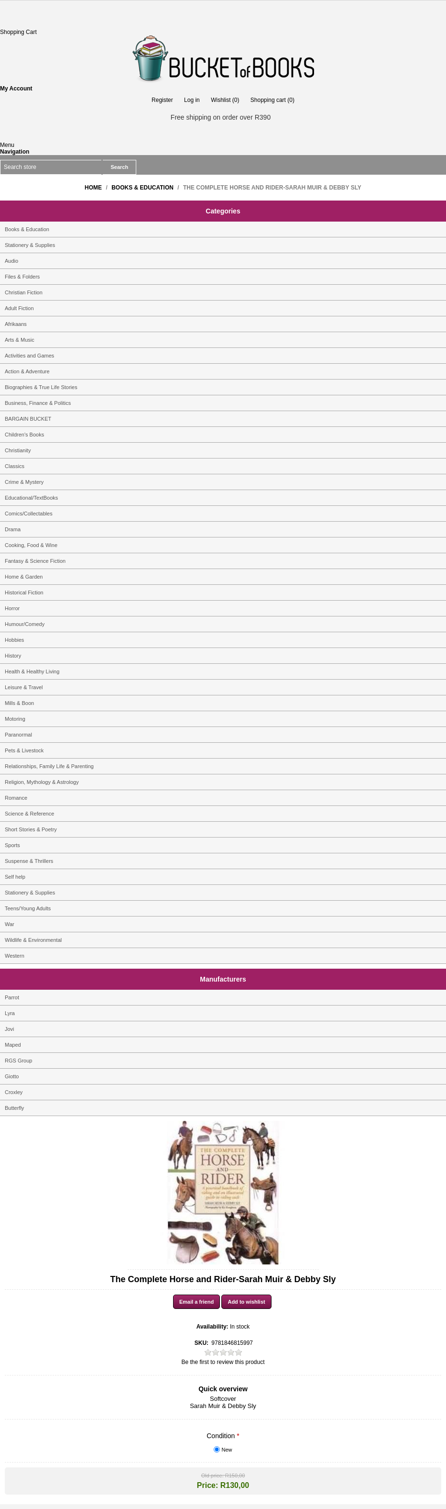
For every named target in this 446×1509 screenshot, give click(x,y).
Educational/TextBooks (31, 498)
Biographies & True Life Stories (41, 387)
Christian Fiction (24, 292)
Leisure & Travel (24, 687)
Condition (222, 1436)
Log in (192, 100)
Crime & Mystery (24, 482)
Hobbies (14, 640)
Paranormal (18, 735)
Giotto (12, 1076)
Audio (11, 261)
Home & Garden (24, 577)
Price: (207, 1485)
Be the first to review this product (222, 1362)
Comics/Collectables (29, 513)
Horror (12, 608)
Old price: (212, 1475)
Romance (16, 798)
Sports (12, 845)
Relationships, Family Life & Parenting (49, 766)
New (227, 1450)
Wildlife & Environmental (33, 940)
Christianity (18, 450)
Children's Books (24, 434)
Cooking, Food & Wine (31, 545)
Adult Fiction (19, 308)
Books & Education (27, 229)
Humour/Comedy (24, 624)
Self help (15, 877)
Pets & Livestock (24, 750)
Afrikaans (16, 324)
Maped (13, 1045)
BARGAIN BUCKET (28, 419)
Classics (14, 466)
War (9, 924)
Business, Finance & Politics (38, 403)
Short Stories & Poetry (31, 829)
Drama (13, 529)
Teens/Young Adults (28, 908)
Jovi (9, 1029)
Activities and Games (29, 355)
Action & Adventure (27, 371)
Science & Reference (29, 813)
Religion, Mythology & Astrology (42, 782)
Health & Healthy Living (32, 671)
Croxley (13, 1092)
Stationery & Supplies (30, 245)
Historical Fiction (24, 592)
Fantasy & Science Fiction (35, 561)
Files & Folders (22, 276)
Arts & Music (19, 340)
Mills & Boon (19, 703)
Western (14, 956)
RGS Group (18, 1060)
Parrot (12, 997)
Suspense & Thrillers (29, 861)
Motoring (15, 719)
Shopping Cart (18, 32)
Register (162, 100)
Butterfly (14, 1108)
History (13, 656)
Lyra (10, 1013)
